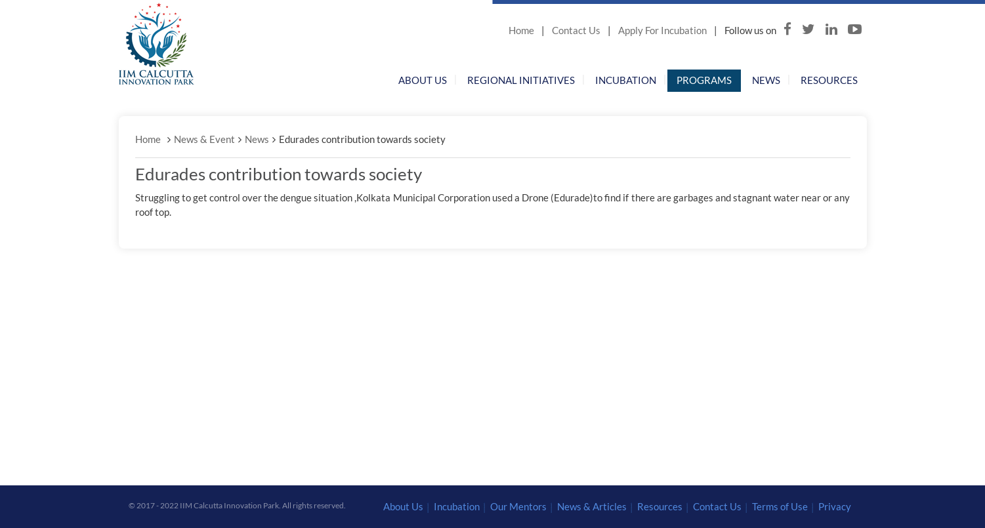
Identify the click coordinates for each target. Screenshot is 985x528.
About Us (422, 80)
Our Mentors (518, 506)
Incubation (625, 80)
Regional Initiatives (521, 80)
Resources (829, 80)
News (766, 80)
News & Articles (592, 506)
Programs (704, 80)
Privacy (834, 506)
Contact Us (576, 30)
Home (521, 30)
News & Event (204, 139)
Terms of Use (780, 506)
